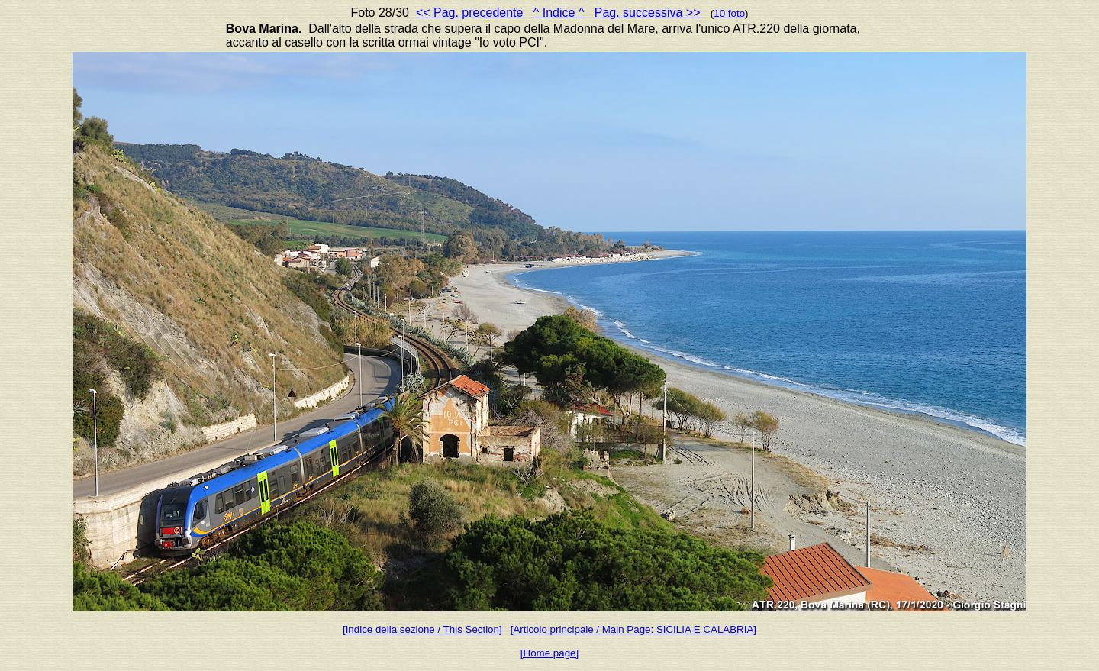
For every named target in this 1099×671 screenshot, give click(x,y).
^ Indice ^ (559, 12)
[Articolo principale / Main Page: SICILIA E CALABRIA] (633, 629)
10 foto (729, 13)
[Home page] (549, 653)
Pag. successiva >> (648, 12)
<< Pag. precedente (470, 12)
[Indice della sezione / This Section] (422, 629)
